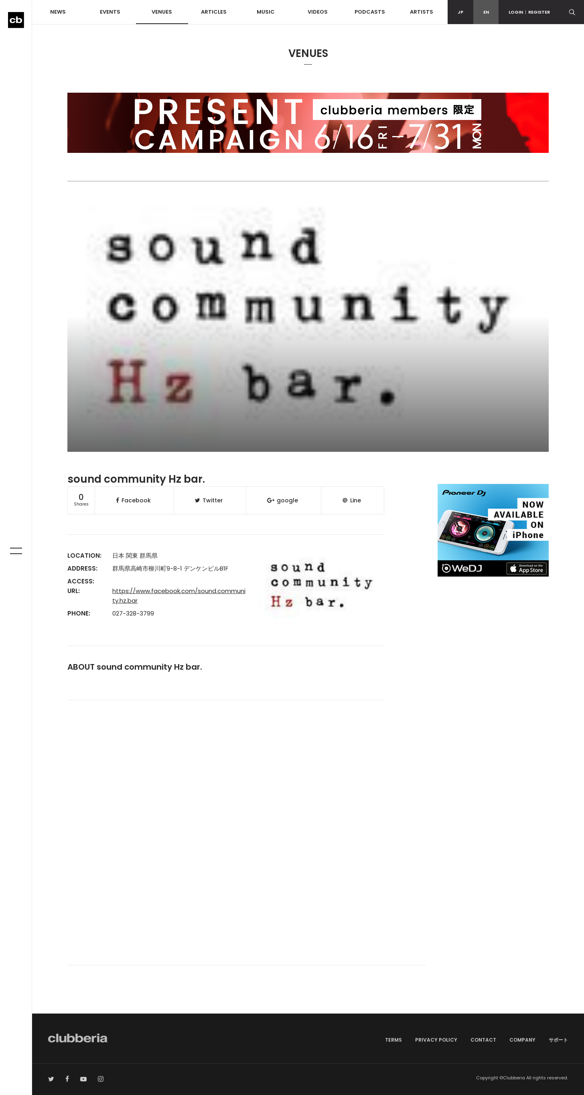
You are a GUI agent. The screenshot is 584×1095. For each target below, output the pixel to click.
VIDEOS (318, 12)
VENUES (162, 12)
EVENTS (110, 12)
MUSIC (266, 12)
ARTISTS (421, 12)
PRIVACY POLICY (436, 1039)
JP (460, 12)
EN (486, 12)
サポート (558, 1039)
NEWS (58, 12)
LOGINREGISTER (529, 12)
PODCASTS (370, 12)
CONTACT (483, 1039)
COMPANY (522, 1039)
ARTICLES (214, 12)
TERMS (393, 1039)
